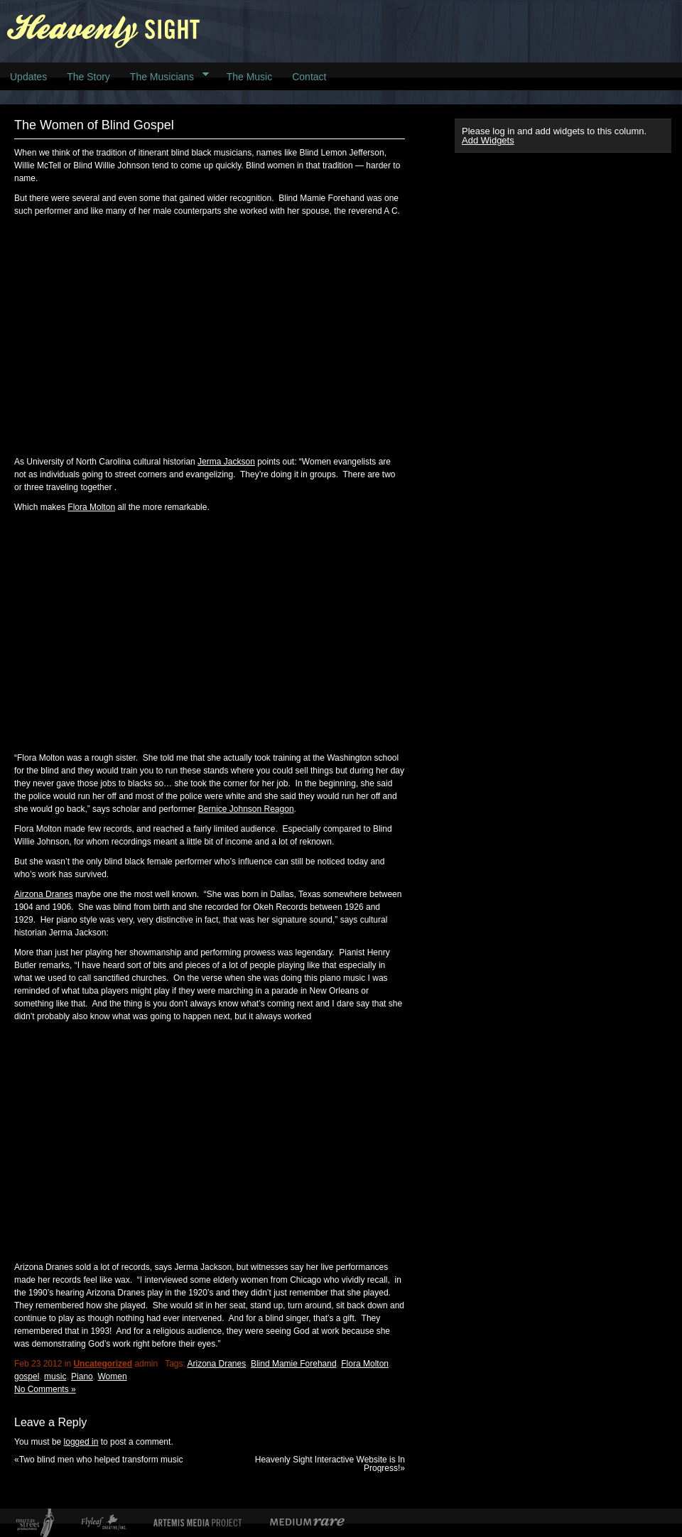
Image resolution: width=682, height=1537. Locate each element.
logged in (81, 1442)
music (55, 1376)
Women (111, 1376)
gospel (26, 1376)
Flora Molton (91, 507)
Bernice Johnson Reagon (246, 809)
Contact (309, 76)
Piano (82, 1376)
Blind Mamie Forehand (294, 1364)
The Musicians (164, 76)
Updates (28, 76)
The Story (88, 76)
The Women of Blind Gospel (94, 125)
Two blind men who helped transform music (101, 1460)
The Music (250, 76)
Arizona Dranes (216, 1364)
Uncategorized (102, 1364)
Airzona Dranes (43, 894)
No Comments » (45, 1389)
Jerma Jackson (226, 462)
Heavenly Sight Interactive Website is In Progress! (330, 1464)
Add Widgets (488, 140)
